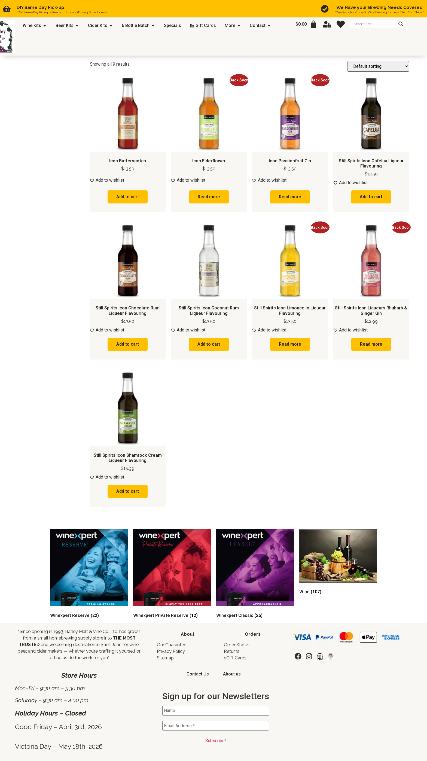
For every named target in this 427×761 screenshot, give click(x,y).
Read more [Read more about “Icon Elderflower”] (209, 196)
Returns (231, 651)
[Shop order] (378, 66)
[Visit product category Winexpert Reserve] (89, 574)
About (187, 634)
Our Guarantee (171, 644)
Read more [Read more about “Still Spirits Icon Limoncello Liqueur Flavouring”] (290, 344)
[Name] (215, 711)
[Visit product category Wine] (338, 562)
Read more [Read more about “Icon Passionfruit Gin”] (290, 196)
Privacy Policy (171, 651)
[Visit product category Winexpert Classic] (255, 574)
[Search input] (375, 24)
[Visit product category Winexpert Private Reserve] (172, 574)
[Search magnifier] (401, 24)
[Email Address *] (215, 726)
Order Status (236, 644)
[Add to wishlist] (128, 180)
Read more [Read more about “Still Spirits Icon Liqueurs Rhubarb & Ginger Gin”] (371, 344)
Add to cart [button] (127, 196)
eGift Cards (235, 657)
